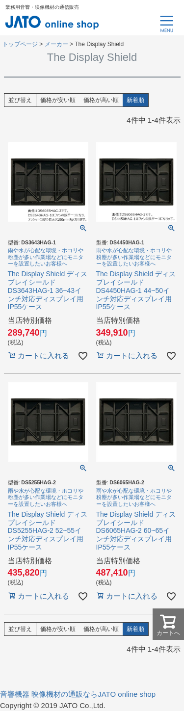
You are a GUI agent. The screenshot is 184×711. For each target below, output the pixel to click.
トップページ (20, 44)
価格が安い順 (58, 100)
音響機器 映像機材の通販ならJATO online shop (78, 694)
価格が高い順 (101, 100)
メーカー (56, 44)
